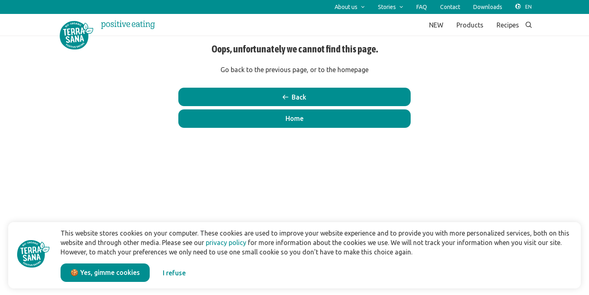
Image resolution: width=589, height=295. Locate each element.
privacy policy (226, 242)
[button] (294, 118)
